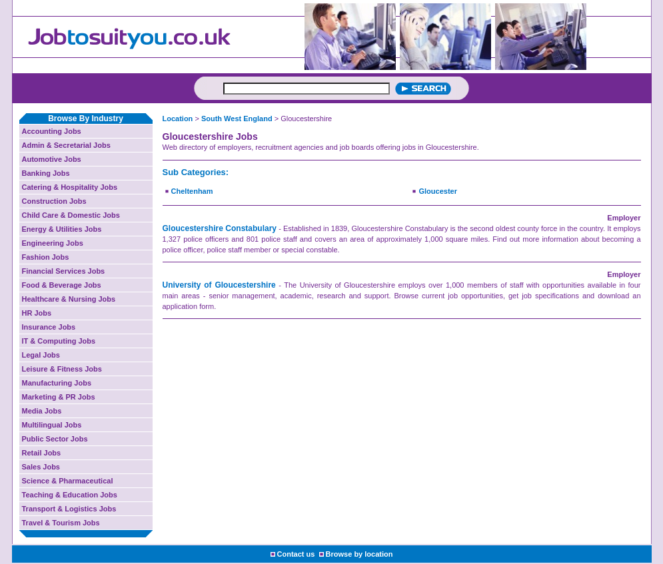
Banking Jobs (46, 173)
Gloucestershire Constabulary (220, 228)
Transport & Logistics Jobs (69, 509)
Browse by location (359, 554)
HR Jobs (37, 313)
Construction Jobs (54, 201)
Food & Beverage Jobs (61, 285)
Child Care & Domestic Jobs (71, 215)
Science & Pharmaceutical (67, 481)
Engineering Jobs (52, 243)
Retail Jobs (41, 453)
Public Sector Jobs (55, 439)
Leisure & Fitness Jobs (62, 369)
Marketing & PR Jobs (58, 397)
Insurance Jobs (49, 327)
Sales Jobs (41, 467)
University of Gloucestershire (219, 285)
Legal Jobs (41, 355)
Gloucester (438, 191)
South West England (237, 119)
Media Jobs (42, 411)
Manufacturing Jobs (57, 383)
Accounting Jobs (51, 131)
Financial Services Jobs (63, 271)
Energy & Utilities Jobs (62, 229)
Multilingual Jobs (52, 425)
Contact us (296, 554)
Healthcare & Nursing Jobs (69, 299)
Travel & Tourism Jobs (61, 523)
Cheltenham (192, 191)
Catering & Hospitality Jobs (70, 187)
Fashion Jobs (45, 257)
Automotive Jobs (51, 159)
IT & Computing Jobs (59, 341)
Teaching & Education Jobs (69, 495)
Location (178, 119)
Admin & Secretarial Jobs (66, 145)
